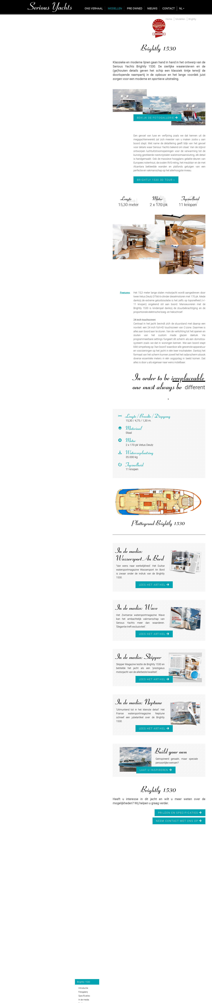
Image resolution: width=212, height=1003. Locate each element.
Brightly (192, 19)
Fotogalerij (83, 991)
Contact (168, 8)
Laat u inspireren (156, 770)
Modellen (115, 8)
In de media (83, 999)
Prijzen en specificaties (180, 812)
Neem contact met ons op (179, 820)
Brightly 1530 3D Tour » (156, 179)
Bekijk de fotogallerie (157, 117)
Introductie (83, 988)
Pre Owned (134, 8)
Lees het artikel (154, 584)
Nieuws (152, 8)
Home (169, 19)
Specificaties (84, 995)
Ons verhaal (94, 8)
